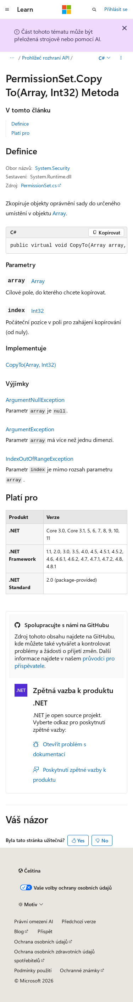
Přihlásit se (115, 9)
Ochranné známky (80, 970)
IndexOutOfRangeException (39, 458)
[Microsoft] (66, 9)
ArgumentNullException (35, 399)
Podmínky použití (32, 970)
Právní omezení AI (33, 921)
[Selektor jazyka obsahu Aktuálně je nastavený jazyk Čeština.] (29, 870)
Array (59, 213)
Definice (20, 123)
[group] (66, 246)
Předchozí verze (79, 921)
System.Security (52, 168)
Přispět (45, 931)
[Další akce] (121, 57)
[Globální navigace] (7, 9)
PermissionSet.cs (39, 185)
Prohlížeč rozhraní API (46, 57)
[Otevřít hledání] (94, 9)
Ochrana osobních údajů (41, 941)
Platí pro (20, 132)
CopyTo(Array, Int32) (31, 364)
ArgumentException (30, 429)
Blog (19, 931)
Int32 (37, 310)
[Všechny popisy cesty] (12, 57)
